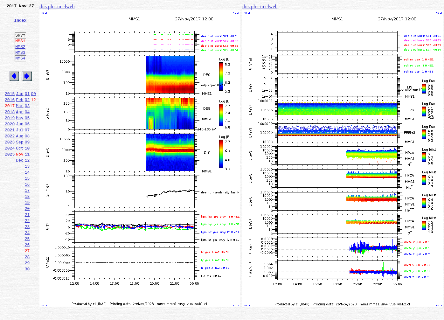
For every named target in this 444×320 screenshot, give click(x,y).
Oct (19, 172)
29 (27, 305)
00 (33, 109)
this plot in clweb (57, 6)
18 (27, 228)
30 (27, 312)
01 (27, 109)
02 (27, 116)
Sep (19, 165)
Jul (19, 151)
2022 (10, 158)
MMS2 (20, 55)
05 (27, 137)
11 (27, 179)
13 (27, 193)
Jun (19, 144)
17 (27, 221)
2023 (10, 165)
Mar (19, 123)
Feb (19, 116)
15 (27, 207)
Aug (19, 158)
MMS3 (20, 62)
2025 (10, 179)
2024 (10, 172)
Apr (19, 130)
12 (27, 186)
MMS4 (20, 68)
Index (20, 24)
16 (27, 214)
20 (27, 242)
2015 (10, 109)
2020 (10, 144)
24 (27, 270)
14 (27, 200)
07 (27, 151)
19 (27, 235)
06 (27, 144)
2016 (10, 116)
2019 (10, 137)
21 (27, 249)
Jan (19, 109)
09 (27, 165)
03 (27, 123)
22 (27, 256)
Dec (19, 186)
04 (27, 130)
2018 (10, 130)
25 (27, 277)
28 (27, 298)
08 (27, 158)
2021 (10, 151)
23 (27, 263)
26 (27, 284)
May (19, 137)
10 (27, 172)
